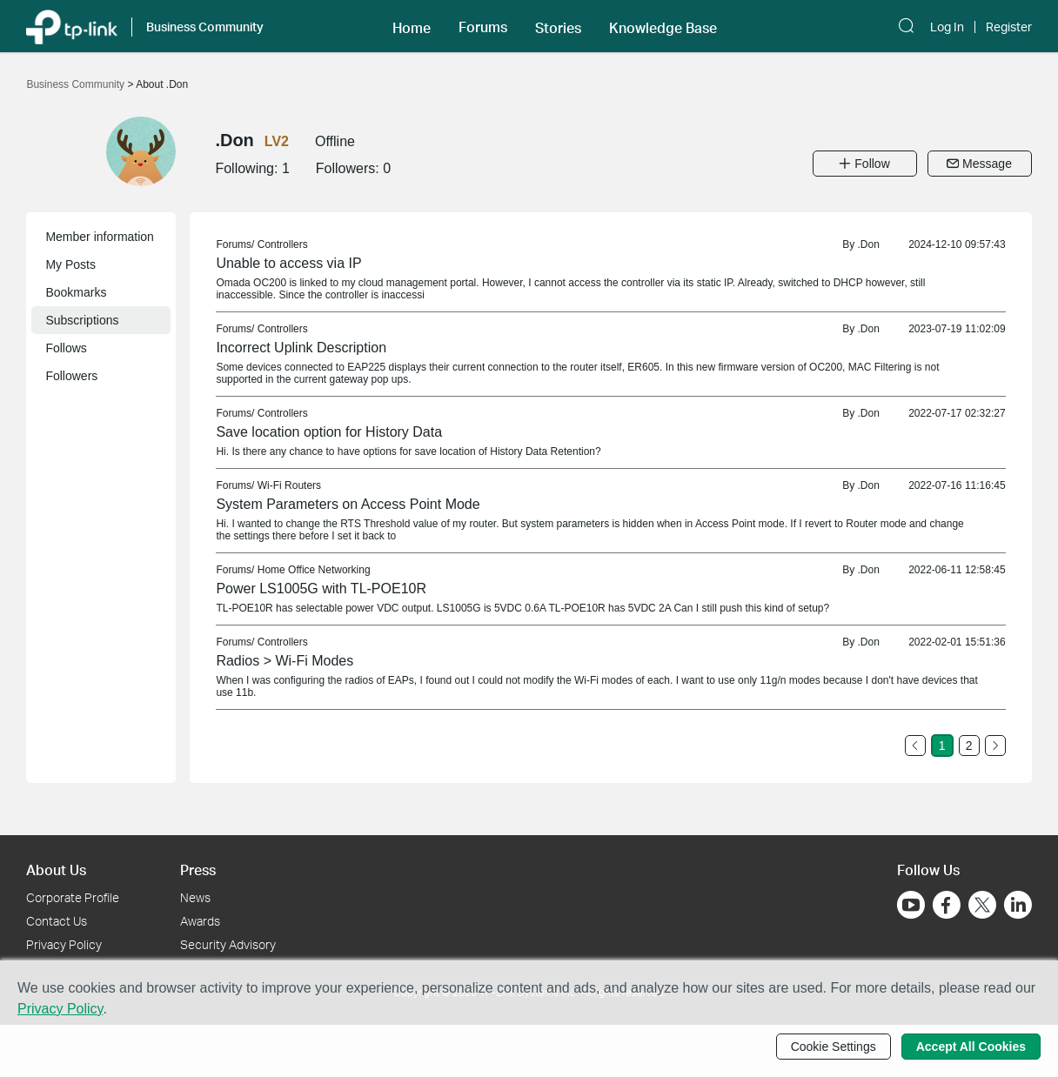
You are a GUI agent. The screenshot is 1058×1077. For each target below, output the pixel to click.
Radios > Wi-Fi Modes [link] (284, 660)
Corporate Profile (72, 897)
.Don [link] (868, 244)
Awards (200, 920)
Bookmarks (75, 292)
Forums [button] (483, 27)
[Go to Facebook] (947, 905)
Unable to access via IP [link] (288, 263)
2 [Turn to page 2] (969, 746)
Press (198, 869)
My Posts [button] (70, 264)
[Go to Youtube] (911, 905)
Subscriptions (81, 320)
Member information (99, 237)
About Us (56, 869)
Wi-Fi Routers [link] (289, 485)
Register (1009, 27)
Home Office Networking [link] (314, 570)
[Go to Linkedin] (1018, 905)
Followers (71, 376)
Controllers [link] (283, 244)
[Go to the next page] (995, 745)
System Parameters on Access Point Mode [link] (347, 504)
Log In (947, 27)
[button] (411, 26)
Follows (65, 348)
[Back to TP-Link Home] (71, 25)
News (195, 897)
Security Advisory (228, 944)
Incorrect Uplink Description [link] (301, 347)
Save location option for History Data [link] (329, 432)
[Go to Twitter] (982, 906)
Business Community (76, 84)
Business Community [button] (205, 26)
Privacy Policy (64, 944)
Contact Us (56, 920)
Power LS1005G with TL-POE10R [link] (321, 588)
